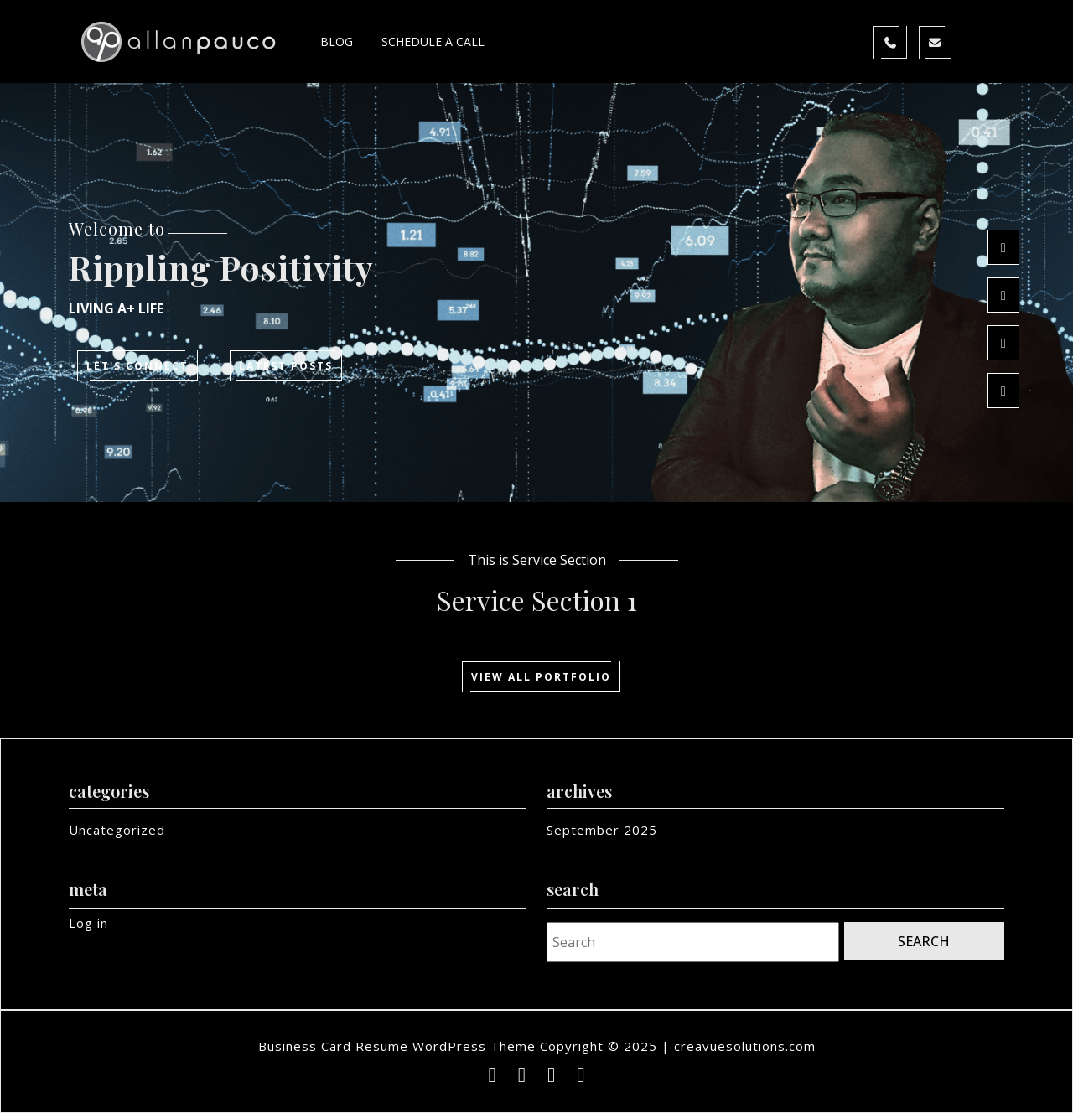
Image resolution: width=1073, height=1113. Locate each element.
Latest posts (290, 367)
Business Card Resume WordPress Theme (397, 1046)
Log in (88, 922)
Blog (336, 41)
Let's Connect (142, 367)
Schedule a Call (433, 41)
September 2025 (602, 829)
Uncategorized (117, 829)
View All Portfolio (545, 678)
